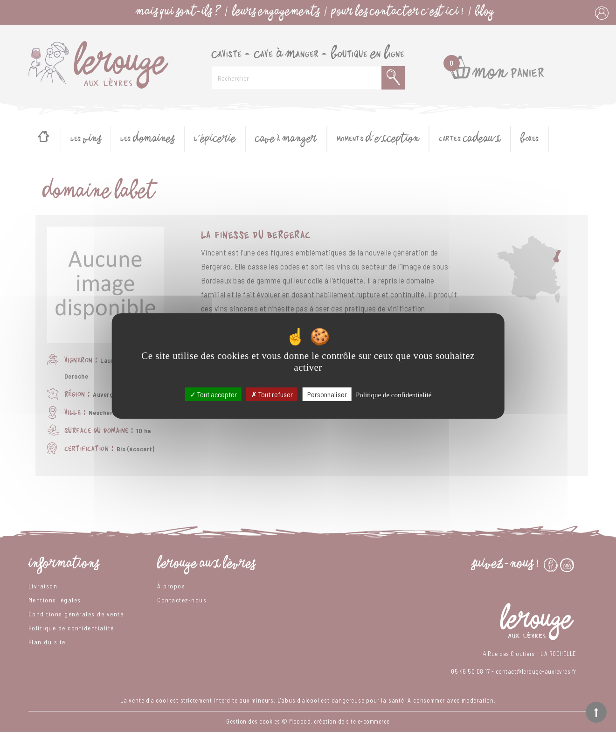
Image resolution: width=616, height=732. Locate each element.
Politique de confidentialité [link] (393, 395)
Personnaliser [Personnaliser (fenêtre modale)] (327, 394)
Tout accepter (213, 394)
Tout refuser (272, 394)
